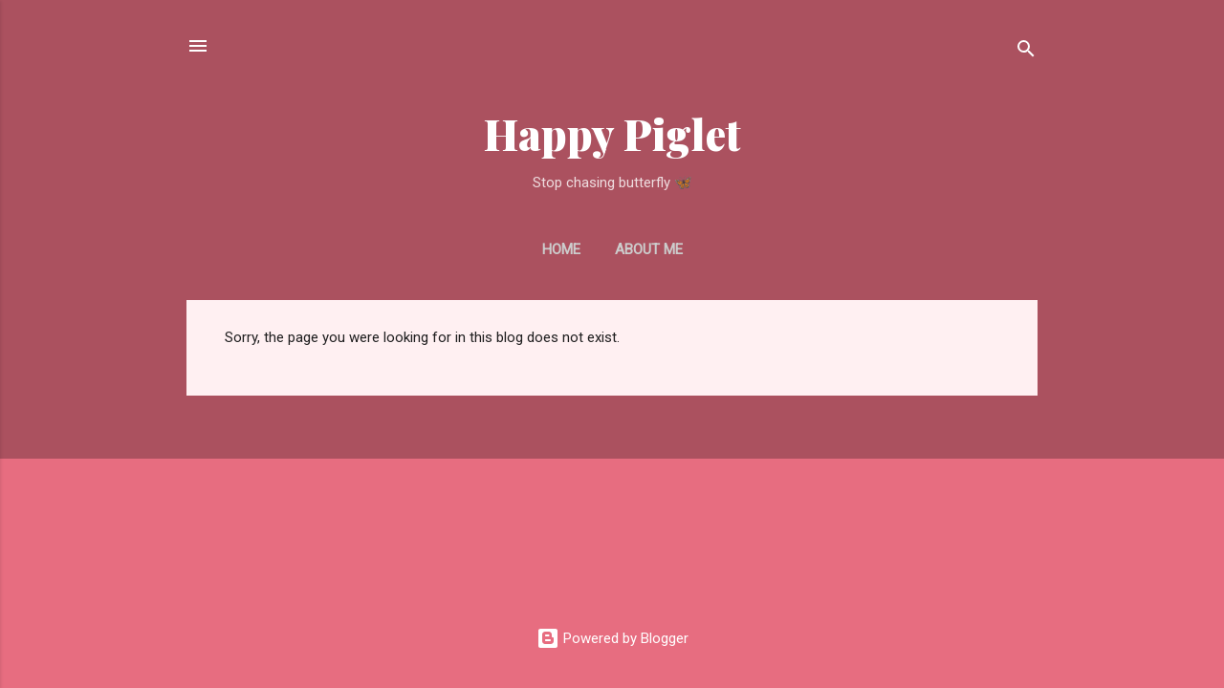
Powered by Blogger (612, 638)
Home (561, 249)
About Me (649, 249)
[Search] (1026, 52)
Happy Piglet (612, 133)
